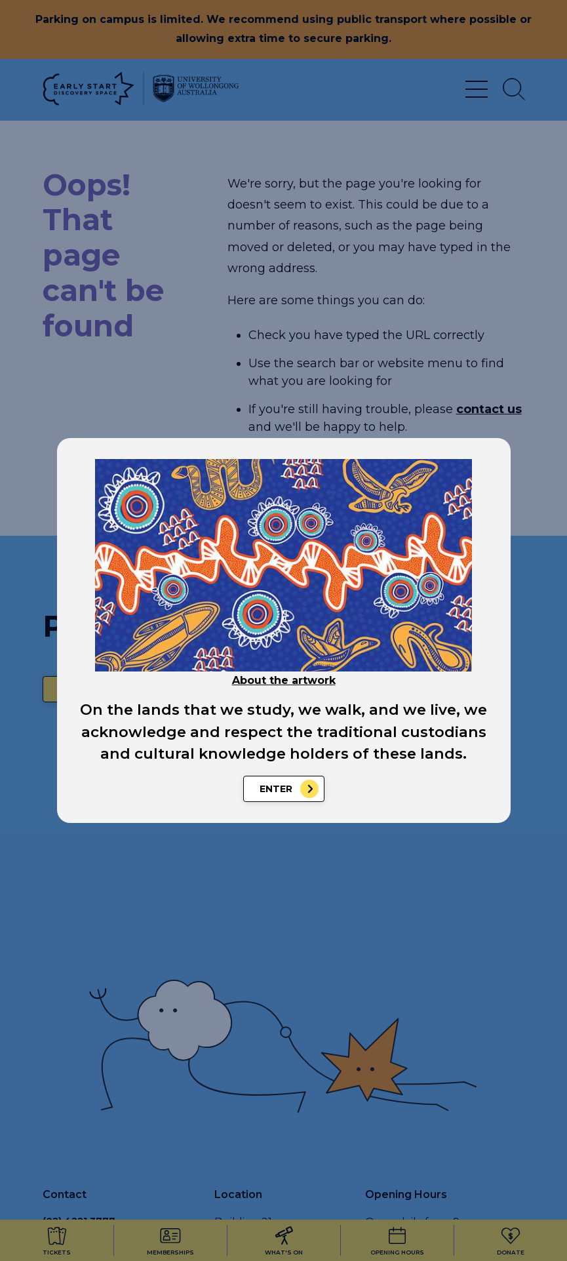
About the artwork (284, 680)
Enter (276, 789)
